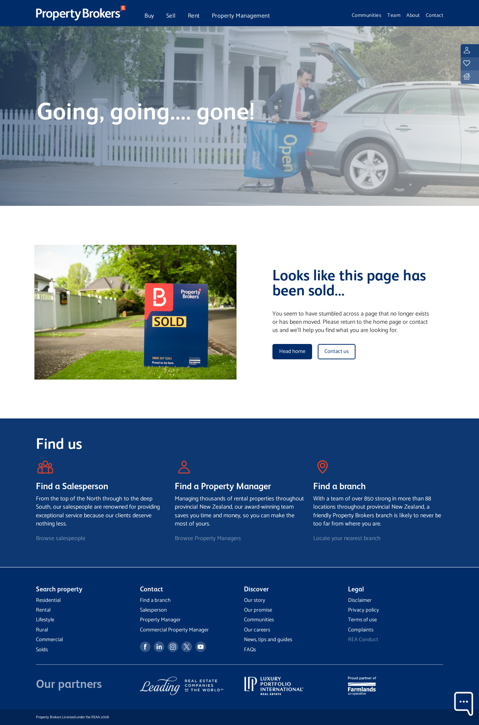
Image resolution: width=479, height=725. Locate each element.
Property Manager (160, 619)
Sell (171, 16)
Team (393, 15)
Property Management (241, 16)
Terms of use (362, 619)
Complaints (360, 629)
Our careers (257, 629)
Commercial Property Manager (174, 629)
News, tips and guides (268, 639)
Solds (42, 649)
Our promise (258, 610)
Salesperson (153, 610)
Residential (48, 600)
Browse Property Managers (208, 538)
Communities (367, 15)
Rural (42, 629)
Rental (43, 610)
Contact (434, 15)
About (413, 15)
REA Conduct (363, 639)
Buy (149, 16)
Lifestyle (45, 619)
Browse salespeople (60, 538)
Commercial (49, 639)
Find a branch (155, 600)
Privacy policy (363, 610)
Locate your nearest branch (347, 538)
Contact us (336, 351)
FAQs (250, 649)
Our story (254, 600)
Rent (194, 16)
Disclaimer (360, 600)
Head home (292, 351)
